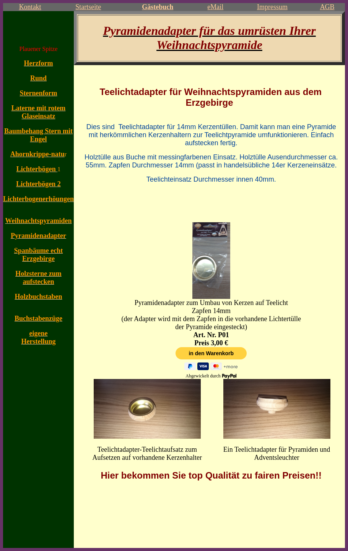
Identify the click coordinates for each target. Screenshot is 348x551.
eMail (215, 7)
